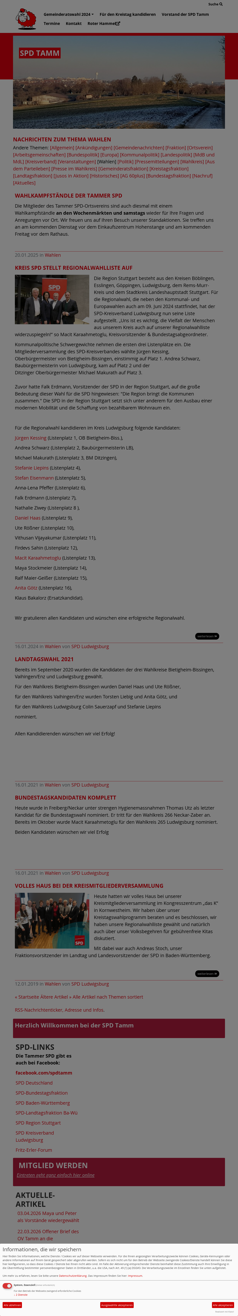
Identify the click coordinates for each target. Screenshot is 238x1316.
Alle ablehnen (12, 1305)
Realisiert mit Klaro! (224, 1311)
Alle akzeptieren (223, 1305)
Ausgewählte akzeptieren (117, 1305)
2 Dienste (21, 1294)
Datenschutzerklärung (73, 1275)
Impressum (135, 1275)
